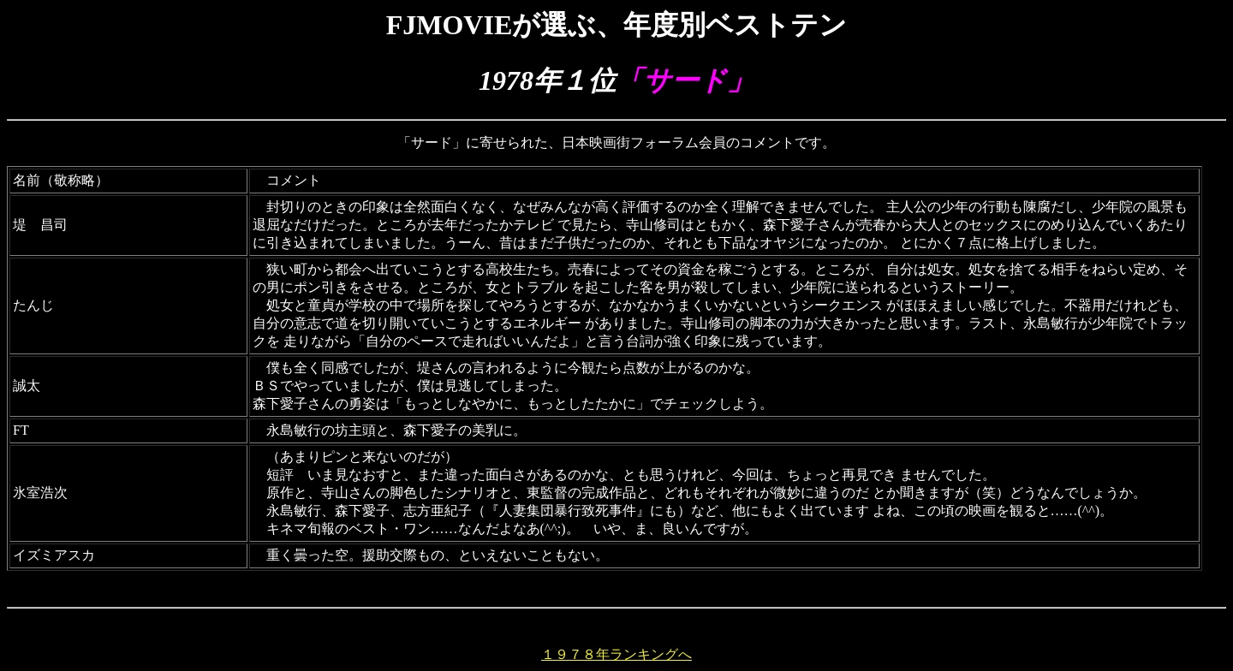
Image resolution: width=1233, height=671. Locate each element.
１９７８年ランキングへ (616, 654)
